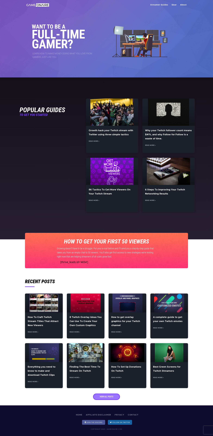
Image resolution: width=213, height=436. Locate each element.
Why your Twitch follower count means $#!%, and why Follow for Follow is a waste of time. (168, 134)
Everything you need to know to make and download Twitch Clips (41, 371)
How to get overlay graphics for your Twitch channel (125, 321)
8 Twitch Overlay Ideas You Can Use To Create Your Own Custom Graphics (86, 321)
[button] (106, 397)
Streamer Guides (159, 4)
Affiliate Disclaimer (98, 415)
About (183, 4)
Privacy (119, 415)
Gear (174, 4)
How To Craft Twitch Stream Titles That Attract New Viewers (43, 321)
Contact (133, 415)
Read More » (94, 141)
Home (79, 415)
